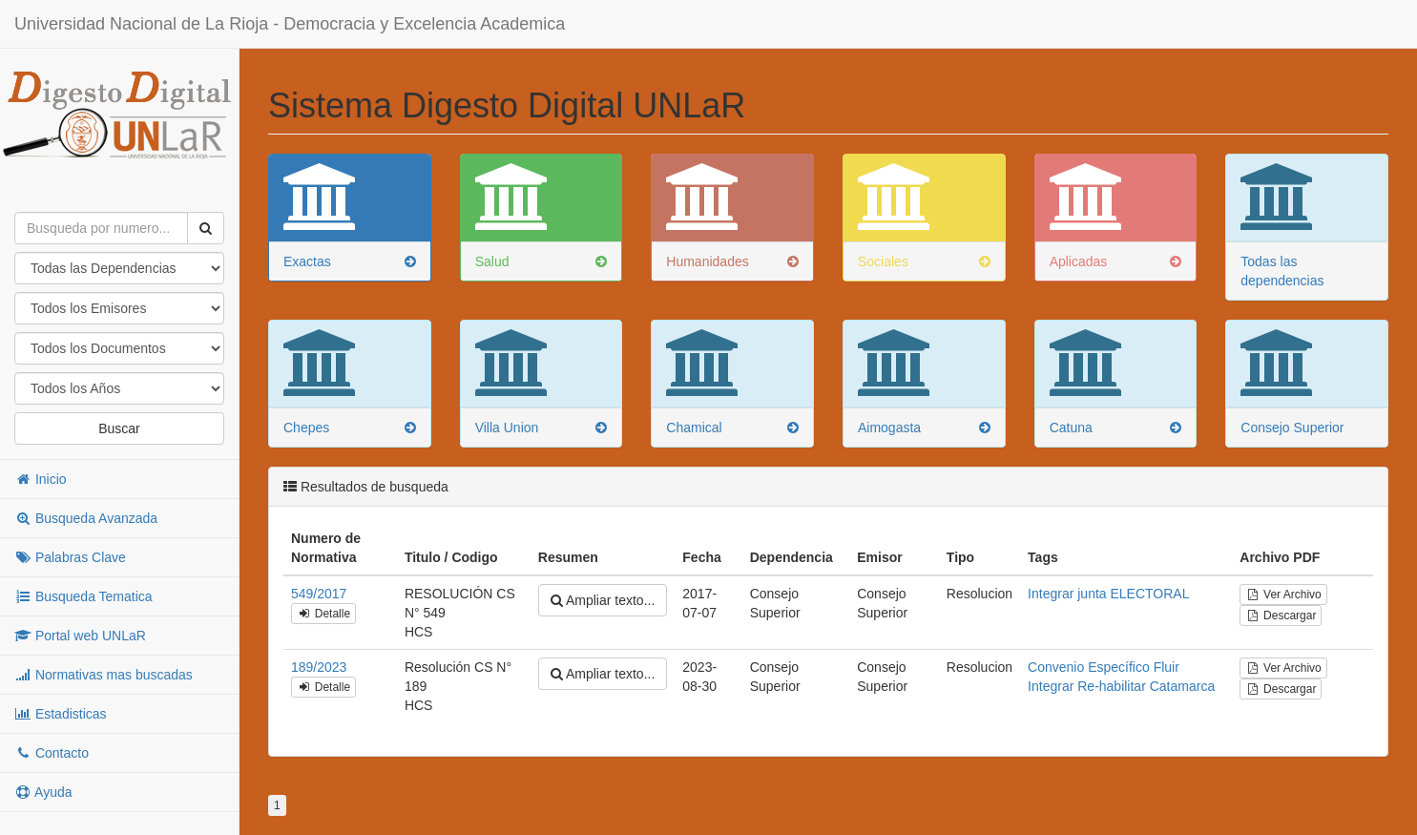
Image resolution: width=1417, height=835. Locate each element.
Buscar (119, 428)
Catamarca (1182, 686)
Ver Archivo (1283, 594)
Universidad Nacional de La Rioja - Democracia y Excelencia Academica (289, 23)
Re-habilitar (1111, 686)
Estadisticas (60, 713)
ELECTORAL (1149, 593)
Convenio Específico (1089, 667)
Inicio (40, 479)
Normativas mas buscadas (103, 674)
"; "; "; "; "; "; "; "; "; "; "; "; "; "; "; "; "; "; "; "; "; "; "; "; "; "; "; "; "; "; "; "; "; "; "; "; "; (119, 388)
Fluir (1166, 667)
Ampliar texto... (603, 600)
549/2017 (318, 593)
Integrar (1050, 593)
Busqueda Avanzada (85, 518)
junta (1091, 593)
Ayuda (43, 792)
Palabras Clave (70, 557)
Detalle (323, 613)
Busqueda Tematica (83, 596)
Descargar (1280, 615)
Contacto (51, 753)
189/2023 (318, 667)
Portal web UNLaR (80, 635)
